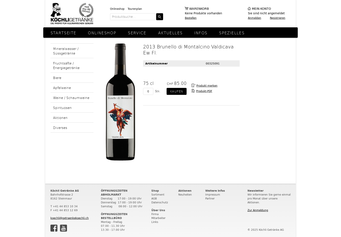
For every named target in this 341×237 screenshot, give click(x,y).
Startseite (63, 32)
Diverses (60, 127)
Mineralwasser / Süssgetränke (66, 50)
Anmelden (254, 18)
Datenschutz (159, 202)
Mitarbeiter (158, 218)
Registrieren (277, 18)
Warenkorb (199, 9)
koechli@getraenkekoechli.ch (69, 218)
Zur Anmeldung (257, 210)
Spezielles (231, 32)
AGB (154, 198)
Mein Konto (261, 9)
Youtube (63, 228)
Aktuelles (170, 32)
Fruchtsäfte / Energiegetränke (66, 65)
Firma (155, 214)
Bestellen (191, 18)
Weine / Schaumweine (71, 97)
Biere (57, 77)
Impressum (212, 195)
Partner (210, 198)
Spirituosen (62, 107)
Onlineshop (117, 9)
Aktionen (60, 117)
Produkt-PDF (204, 91)
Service (137, 32)
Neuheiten (185, 195)
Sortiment (157, 195)
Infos (200, 32)
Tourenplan (135, 9)
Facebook (53, 228)
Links (154, 222)
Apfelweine (62, 87)
